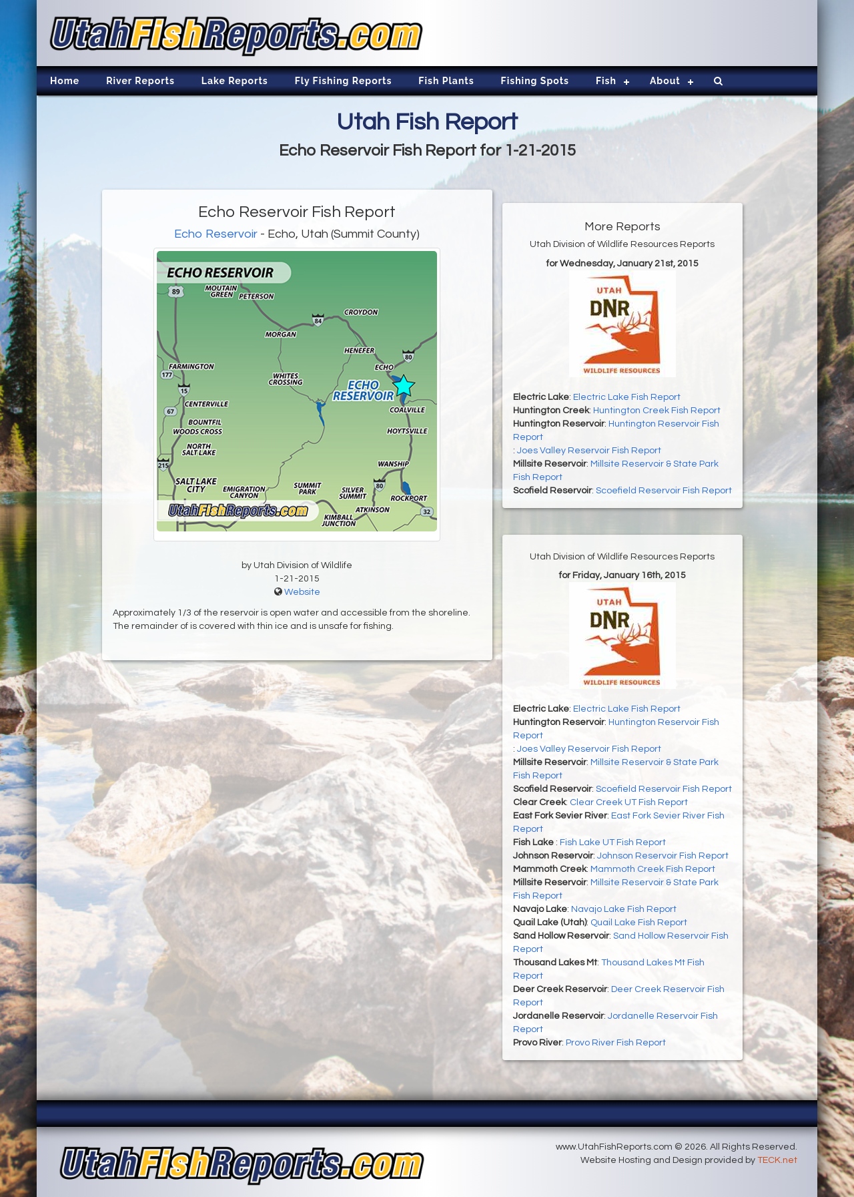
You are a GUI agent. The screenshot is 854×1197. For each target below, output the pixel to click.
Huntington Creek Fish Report (657, 410)
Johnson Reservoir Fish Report (663, 856)
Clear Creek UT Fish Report (629, 802)
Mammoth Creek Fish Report (652, 869)
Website (302, 592)
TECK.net (777, 1160)
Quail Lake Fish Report (638, 922)
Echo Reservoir (216, 234)
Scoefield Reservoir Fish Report (664, 490)
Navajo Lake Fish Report (624, 909)
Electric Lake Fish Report (627, 397)
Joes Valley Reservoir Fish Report (589, 450)
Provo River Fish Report (616, 1042)
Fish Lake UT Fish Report (613, 842)
